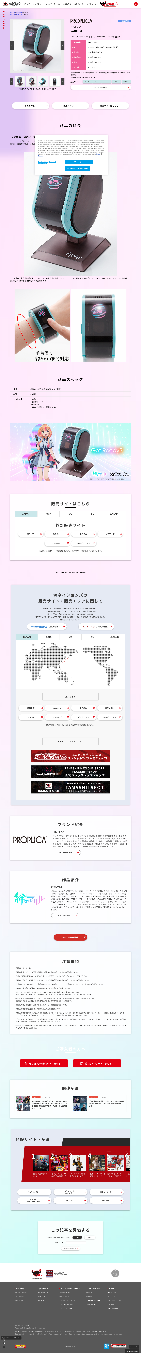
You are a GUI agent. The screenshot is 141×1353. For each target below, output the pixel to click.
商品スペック (69, 105)
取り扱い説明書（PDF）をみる (44, 1063)
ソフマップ (110, 534)
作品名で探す (19, 1301)
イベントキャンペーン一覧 (33, 1200)
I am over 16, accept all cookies (77, 168)
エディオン (109, 708)
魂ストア (30, 534)
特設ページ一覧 (105, 1192)
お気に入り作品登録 (66, 1305)
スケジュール (79, 4)
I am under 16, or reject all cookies (79, 162)
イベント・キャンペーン (67, 1301)
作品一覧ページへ (64, 915)
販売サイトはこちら (109, 105)
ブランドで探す (20, 1297)
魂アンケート (90, 1293)
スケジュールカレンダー (69, 1192)
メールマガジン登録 (66, 1308)
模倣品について (64, 1297)
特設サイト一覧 (43, 1293)
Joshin (31, 717)
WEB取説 (89, 1297)
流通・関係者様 (113, 1308)
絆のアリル (19, 14)
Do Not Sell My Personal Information (11, 1338)
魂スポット (56, 534)
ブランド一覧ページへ (65, 852)
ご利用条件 (111, 1305)
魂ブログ (69, 1200)
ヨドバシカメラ (83, 543)
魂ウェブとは (112, 1293)
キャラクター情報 (70, 937)
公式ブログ (41, 1297)
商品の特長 (30, 105)
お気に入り (67, 4)
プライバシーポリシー (115, 1301)
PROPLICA (19, 12)
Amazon (57, 708)
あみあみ (83, 534)
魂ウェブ (12, 12)
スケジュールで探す (21, 1293)
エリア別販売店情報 (100, 87)
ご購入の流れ (45, 626)
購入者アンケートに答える (98, 1063)
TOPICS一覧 (33, 1192)
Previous (12, 45)
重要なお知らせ (64, 1293)
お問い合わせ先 (91, 1305)
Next (62, 45)
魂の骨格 (105, 1200)
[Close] (104, 137)
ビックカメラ (57, 543)
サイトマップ (91, 4)
